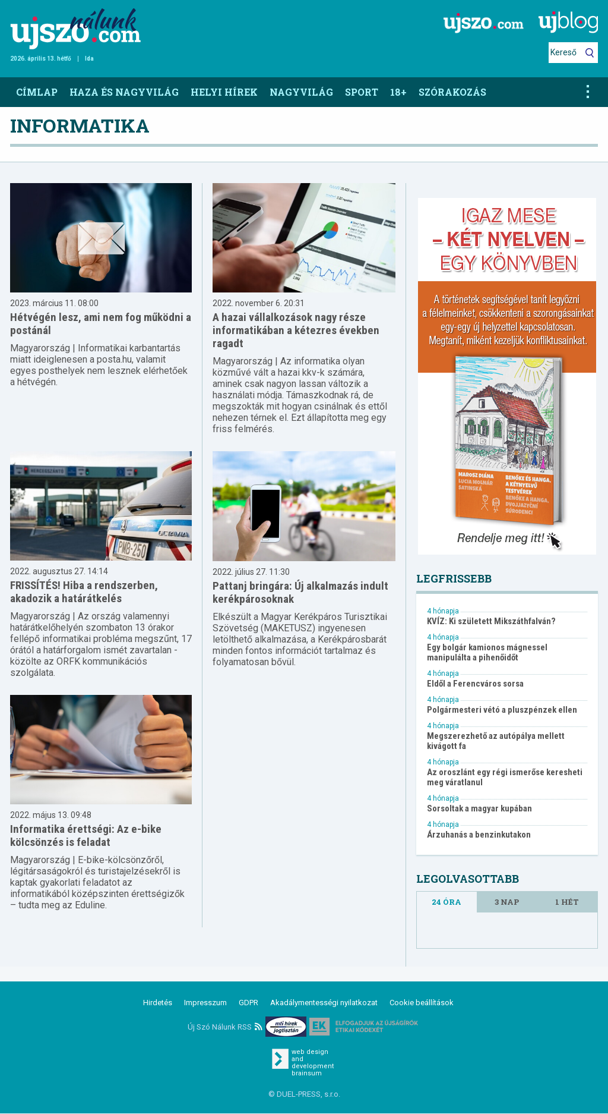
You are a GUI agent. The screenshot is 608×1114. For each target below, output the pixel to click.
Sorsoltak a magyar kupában (479, 809)
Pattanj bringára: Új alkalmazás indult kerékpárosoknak (300, 592)
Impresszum (205, 1002)
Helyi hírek (224, 92)
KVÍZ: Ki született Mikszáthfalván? (491, 621)
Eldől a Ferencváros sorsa (475, 684)
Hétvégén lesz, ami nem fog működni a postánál (100, 323)
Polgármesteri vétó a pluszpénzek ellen (502, 710)
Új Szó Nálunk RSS (225, 1026)
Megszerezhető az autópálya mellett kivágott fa (496, 741)
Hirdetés (157, 1002)
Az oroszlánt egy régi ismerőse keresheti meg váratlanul (504, 777)
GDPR (248, 1002)
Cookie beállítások (422, 1002)
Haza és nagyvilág (124, 92)
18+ (398, 92)
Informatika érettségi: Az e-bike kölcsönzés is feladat (86, 835)
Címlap (37, 92)
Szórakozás (452, 92)
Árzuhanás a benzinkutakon (479, 835)
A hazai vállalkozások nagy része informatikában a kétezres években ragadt (296, 330)
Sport (361, 92)
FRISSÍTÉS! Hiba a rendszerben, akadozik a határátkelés (84, 591)
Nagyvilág (301, 92)
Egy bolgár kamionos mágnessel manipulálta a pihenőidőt (487, 653)
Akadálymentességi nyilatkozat (324, 1002)
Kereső (563, 52)
